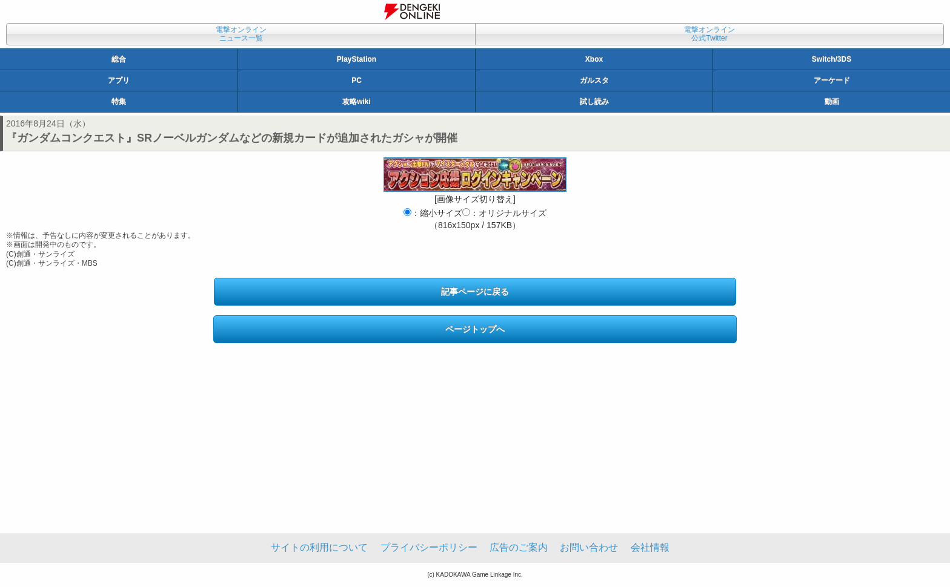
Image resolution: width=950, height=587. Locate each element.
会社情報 (650, 547)
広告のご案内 (519, 547)
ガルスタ (594, 80)
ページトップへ (475, 329)
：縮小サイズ (433, 213)
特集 (118, 101)
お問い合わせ (589, 547)
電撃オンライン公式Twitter (709, 33)
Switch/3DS (831, 59)
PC (356, 80)
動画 (832, 101)
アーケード (832, 80)
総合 (118, 59)
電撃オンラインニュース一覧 (241, 33)
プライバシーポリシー (428, 547)
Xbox (594, 59)
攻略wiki (356, 101)
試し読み (594, 101)
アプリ (119, 80)
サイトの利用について (319, 547)
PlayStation (356, 59)
